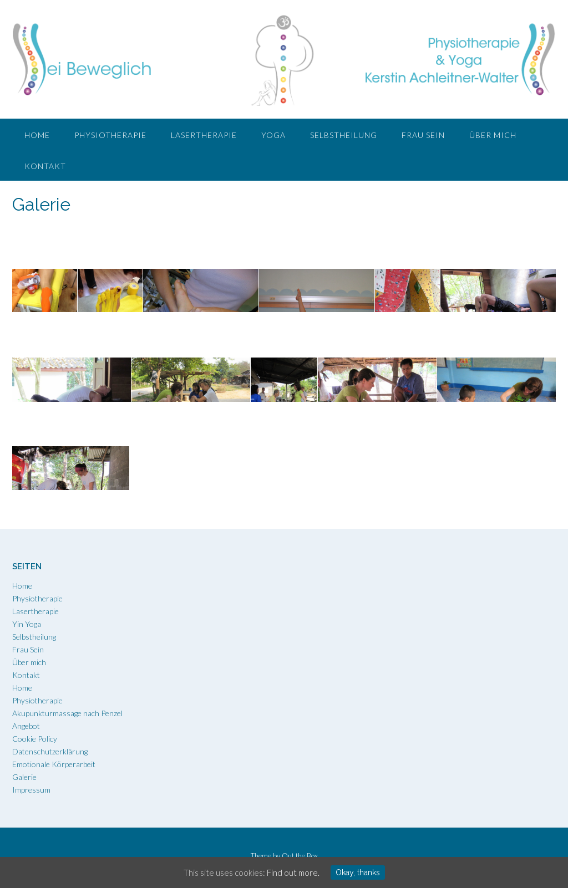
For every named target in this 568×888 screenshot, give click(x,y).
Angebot (26, 726)
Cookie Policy (34, 738)
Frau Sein (423, 135)
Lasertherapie (204, 135)
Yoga (273, 135)
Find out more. (293, 872)
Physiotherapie (110, 135)
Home (37, 135)
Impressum (31, 789)
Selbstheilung (343, 135)
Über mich (492, 135)
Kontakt (45, 166)
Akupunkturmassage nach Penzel (67, 713)
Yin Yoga (26, 624)
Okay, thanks (358, 872)
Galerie (24, 777)
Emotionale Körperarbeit (53, 764)
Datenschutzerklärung (50, 751)
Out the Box (300, 855)
